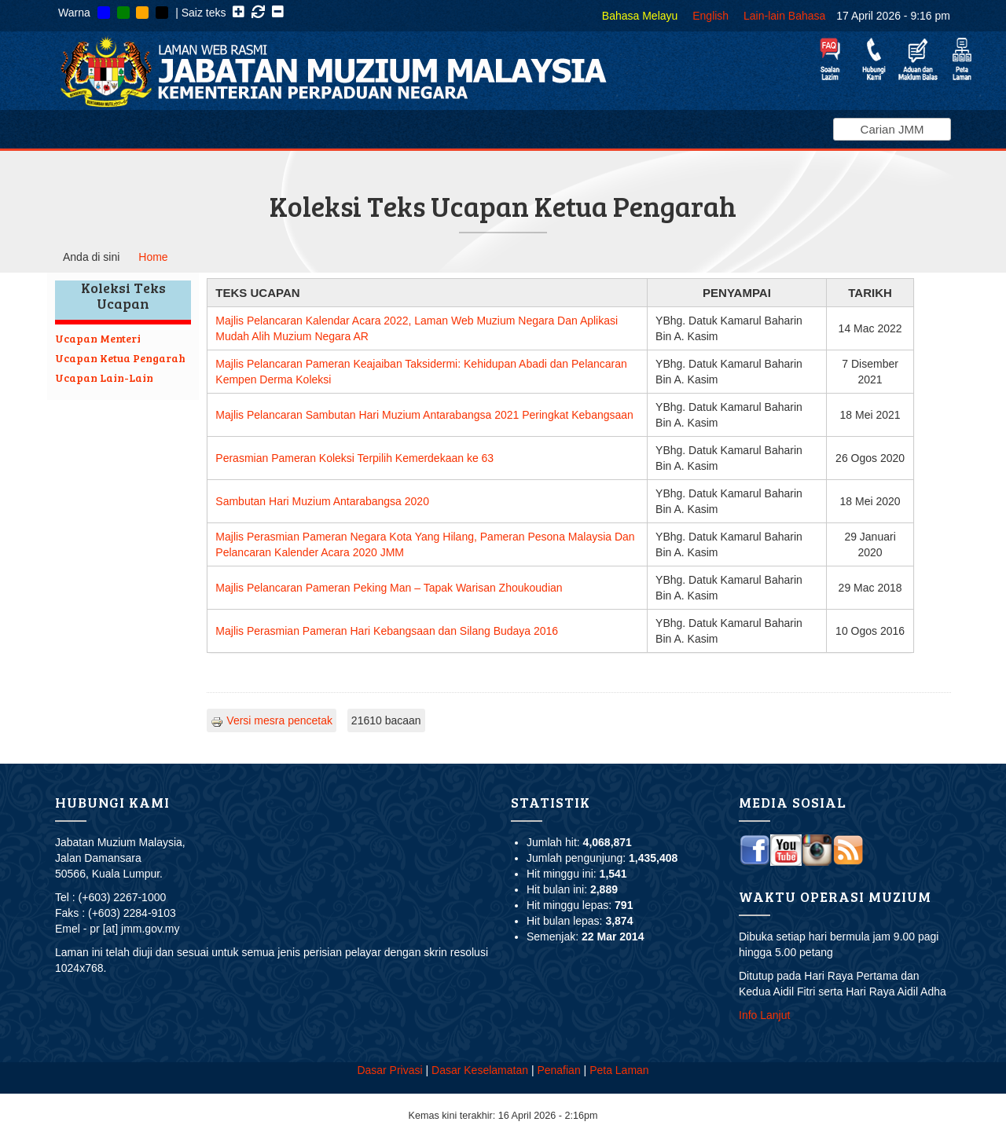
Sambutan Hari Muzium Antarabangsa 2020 (322, 501)
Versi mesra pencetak (271, 720)
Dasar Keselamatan (479, 1070)
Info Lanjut (764, 1015)
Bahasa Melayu (640, 15)
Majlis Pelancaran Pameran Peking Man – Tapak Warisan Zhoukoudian (388, 587)
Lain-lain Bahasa (784, 15)
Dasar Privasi (389, 1070)
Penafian (558, 1070)
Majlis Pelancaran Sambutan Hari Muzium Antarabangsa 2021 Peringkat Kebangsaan (424, 415)
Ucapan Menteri (98, 338)
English (710, 15)
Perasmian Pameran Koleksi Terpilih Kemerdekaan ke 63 (354, 458)
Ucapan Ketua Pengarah (120, 357)
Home (152, 257)
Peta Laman (619, 1070)
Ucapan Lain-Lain (104, 377)
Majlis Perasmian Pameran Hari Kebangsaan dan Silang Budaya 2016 (386, 631)
